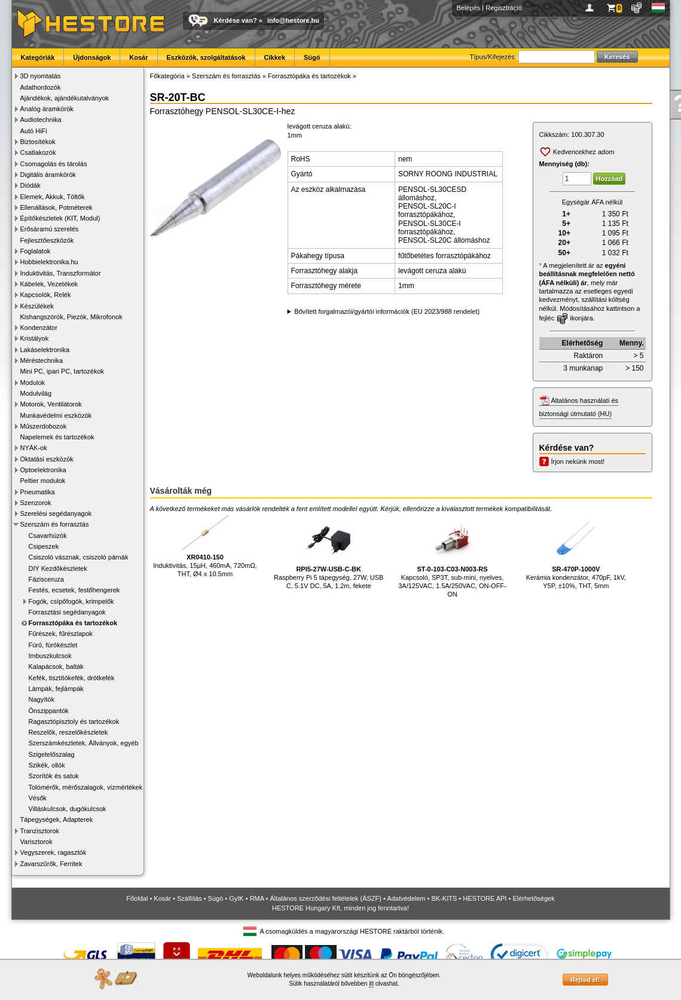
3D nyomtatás (40, 75)
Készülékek (37, 306)
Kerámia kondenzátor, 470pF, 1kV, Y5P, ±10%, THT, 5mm (576, 552)
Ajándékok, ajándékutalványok (64, 98)
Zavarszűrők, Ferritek (51, 863)
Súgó (312, 57)
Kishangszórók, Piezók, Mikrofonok (71, 316)
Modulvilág (36, 393)
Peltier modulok (43, 480)
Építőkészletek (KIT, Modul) (60, 218)
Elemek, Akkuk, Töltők (52, 196)
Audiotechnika (41, 119)
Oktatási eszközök (47, 459)
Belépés (469, 7)
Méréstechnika (41, 360)
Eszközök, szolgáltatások (206, 57)
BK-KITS (444, 898)
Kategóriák (38, 57)
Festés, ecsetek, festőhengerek (74, 590)
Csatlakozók (38, 152)
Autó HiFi (33, 130)
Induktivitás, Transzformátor (60, 273)
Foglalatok (35, 251)
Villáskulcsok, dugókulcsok (67, 808)
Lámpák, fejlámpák (56, 688)
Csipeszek (44, 546)
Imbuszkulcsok (50, 655)
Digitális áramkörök (48, 174)
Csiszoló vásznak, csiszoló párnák (79, 557)
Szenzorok (35, 502)
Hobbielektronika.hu (49, 261)
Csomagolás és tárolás (53, 163)
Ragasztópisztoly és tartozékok (74, 721)
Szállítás (189, 898)
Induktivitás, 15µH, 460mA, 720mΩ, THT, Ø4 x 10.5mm (205, 546)
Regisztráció (503, 7)
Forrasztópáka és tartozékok (73, 622)
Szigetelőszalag (52, 754)
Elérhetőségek (533, 898)
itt (371, 983)
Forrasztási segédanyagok (67, 612)
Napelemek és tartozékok (57, 437)
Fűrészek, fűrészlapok (61, 633)
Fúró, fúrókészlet (53, 645)
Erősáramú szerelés (49, 229)
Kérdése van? (235, 20)
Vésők (38, 798)
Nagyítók (41, 699)
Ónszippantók (49, 710)
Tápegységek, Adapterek (56, 819)
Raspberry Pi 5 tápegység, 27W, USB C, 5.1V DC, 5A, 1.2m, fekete (328, 552)
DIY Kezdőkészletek (58, 568)
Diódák (30, 185)
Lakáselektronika (45, 349)
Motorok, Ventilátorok (51, 404)
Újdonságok (92, 57)
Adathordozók (40, 87)
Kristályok (34, 338)
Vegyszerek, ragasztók (53, 852)
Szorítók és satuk (54, 775)
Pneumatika (37, 492)
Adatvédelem (406, 898)
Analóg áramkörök (47, 108)
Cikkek (274, 57)
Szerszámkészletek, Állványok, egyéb (84, 743)
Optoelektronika (43, 469)
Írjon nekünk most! (578, 461)
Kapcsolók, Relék (45, 294)
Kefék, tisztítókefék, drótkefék (72, 677)
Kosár (138, 57)
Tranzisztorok (40, 830)
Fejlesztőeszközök (47, 240)
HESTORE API (484, 898)
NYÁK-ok (33, 447)
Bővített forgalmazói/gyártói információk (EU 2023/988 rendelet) (387, 311)
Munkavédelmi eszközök (56, 415)
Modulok (32, 382)
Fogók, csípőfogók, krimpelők (71, 601)
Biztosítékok (38, 141)
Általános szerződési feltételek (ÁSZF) (325, 898)
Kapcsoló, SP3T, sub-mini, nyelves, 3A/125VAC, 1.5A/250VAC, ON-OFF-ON (452, 556)
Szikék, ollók (47, 765)
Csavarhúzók (48, 535)
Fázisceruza (46, 579)
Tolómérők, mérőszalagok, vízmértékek (86, 787)
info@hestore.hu (293, 20)
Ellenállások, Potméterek (56, 207)
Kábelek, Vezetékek (49, 284)
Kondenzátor (38, 327)
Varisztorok (36, 841)
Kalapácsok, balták (56, 666)
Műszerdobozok (43, 426)
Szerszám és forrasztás (54, 524)
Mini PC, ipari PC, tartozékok (62, 371)
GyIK (236, 898)
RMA (257, 898)
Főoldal (137, 898)
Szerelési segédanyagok (56, 513)
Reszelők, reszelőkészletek (68, 732)
